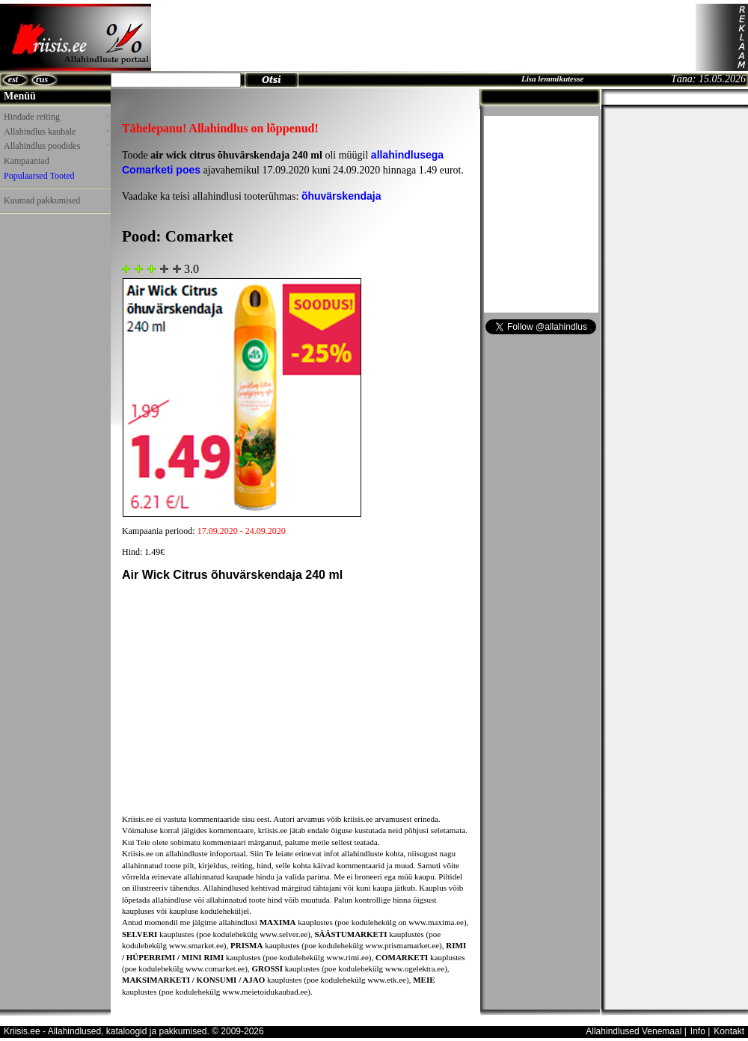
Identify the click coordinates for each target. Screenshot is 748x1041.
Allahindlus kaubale (56, 131)
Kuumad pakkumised (42, 200)
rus (42, 79)
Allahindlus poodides (56, 146)
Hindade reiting (56, 116)
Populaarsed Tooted (39, 176)
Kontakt (729, 1031)
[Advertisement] (423, 37)
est (13, 79)
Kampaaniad (26, 161)
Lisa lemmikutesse (552, 78)
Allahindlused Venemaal (633, 1031)
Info (697, 1031)
